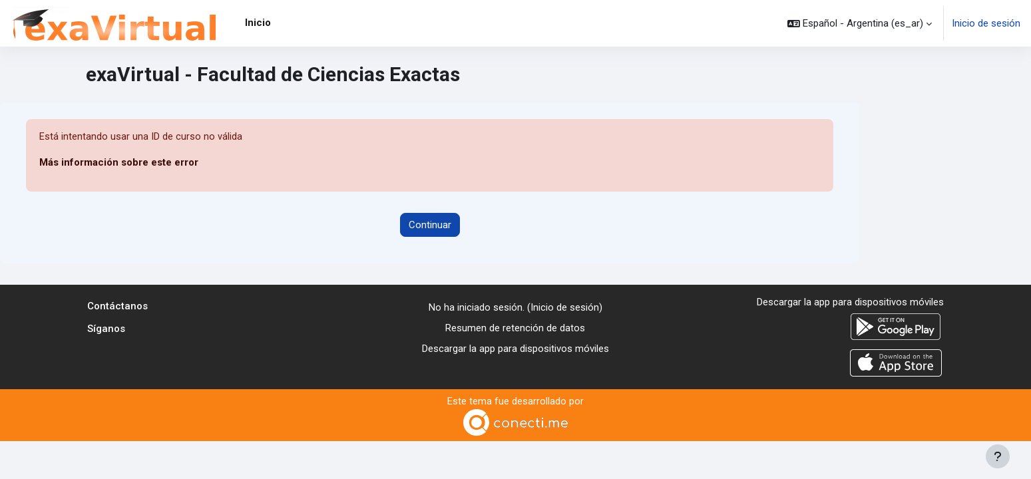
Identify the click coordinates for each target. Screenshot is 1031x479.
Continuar (430, 225)
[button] (859, 23)
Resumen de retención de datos (515, 328)
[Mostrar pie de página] (998, 456)
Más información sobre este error (118, 163)
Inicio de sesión (986, 23)
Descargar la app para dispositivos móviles (515, 349)
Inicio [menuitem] (258, 23)
